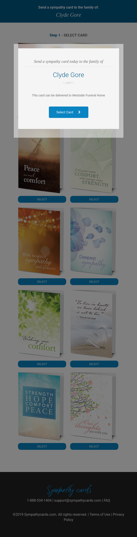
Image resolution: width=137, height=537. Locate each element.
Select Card (68, 112)
